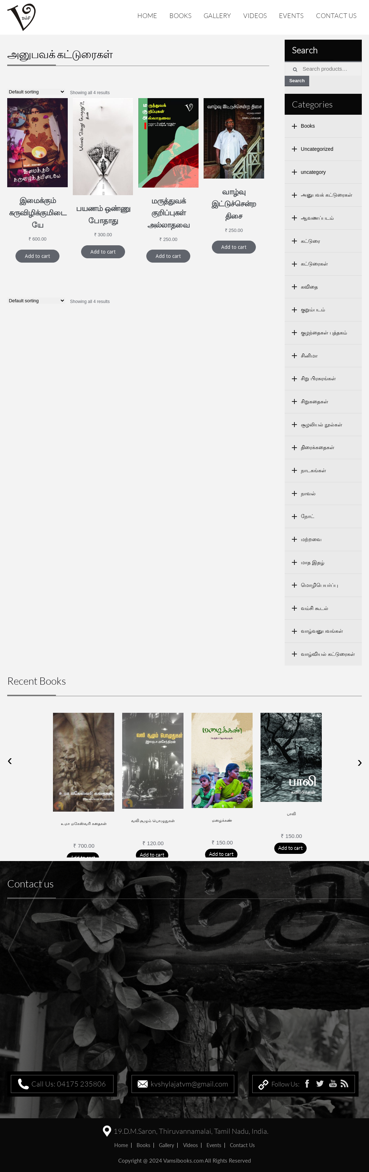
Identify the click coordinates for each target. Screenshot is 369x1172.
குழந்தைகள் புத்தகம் (324, 332)
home (121, 1145)
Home (147, 15)
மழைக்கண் (222, 820)
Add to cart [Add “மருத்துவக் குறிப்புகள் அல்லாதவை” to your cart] (168, 256)
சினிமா (309, 356)
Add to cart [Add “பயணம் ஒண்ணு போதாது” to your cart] (103, 252)
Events (291, 15)
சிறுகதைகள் (314, 401)
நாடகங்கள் (313, 470)
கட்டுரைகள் (314, 264)
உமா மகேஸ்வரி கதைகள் (84, 823)
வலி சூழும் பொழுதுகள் (153, 820)
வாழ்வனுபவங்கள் (322, 631)
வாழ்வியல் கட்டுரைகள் (328, 654)
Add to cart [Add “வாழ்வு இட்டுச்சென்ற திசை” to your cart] (233, 247)
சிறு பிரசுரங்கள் (318, 378)
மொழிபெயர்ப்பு (319, 585)
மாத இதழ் (312, 562)
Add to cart (152, 854)
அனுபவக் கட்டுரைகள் (326, 195)
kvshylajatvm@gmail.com (189, 1083)
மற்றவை (311, 539)
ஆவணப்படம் (317, 218)
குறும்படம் (313, 309)
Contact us (336, 15)
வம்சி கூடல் (314, 608)
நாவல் (308, 493)
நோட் (307, 516)
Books (180, 15)
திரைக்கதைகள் (317, 447)
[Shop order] (36, 92)
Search (297, 80)
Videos (255, 15)
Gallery (217, 15)
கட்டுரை (310, 241)
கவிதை (309, 287)
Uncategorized (317, 149)
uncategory (313, 172)
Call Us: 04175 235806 (68, 1083)
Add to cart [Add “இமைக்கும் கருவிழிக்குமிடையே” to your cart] (37, 256)
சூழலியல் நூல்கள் (321, 424)
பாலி (291, 814)
